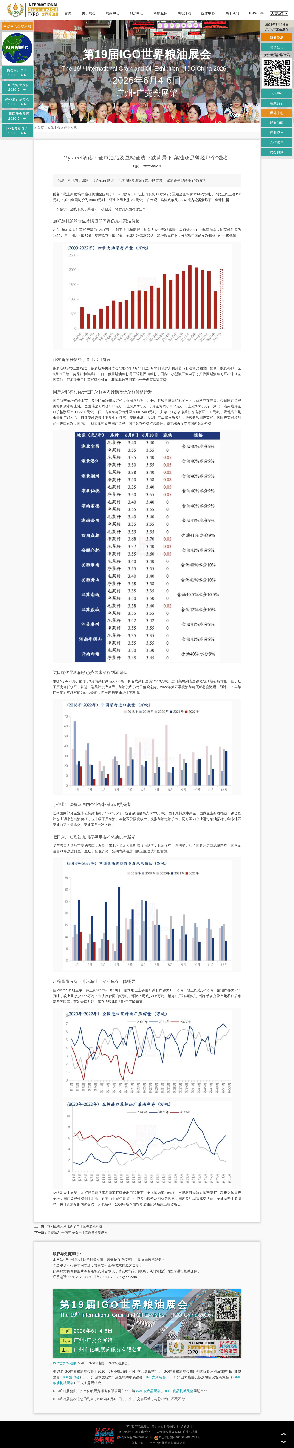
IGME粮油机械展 (186, 1432)
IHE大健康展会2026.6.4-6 (17, 87)
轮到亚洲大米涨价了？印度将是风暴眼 (74, 1226)
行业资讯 (70, 128)
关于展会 (89, 13)
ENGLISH (256, 13)
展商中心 (112, 13)
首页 (68, 13)
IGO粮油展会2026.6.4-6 (17, 73)
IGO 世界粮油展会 (137, 1426)
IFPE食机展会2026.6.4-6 (17, 131)
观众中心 (136, 13)
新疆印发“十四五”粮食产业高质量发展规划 (77, 1233)
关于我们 (232, 13)
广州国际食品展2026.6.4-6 (17, 116)
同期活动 (184, 13)
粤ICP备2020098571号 (134, 1437)
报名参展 (277, 37)
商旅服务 (160, 13)
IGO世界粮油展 (64, 1363)
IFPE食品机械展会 (179, 1391)
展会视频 (277, 152)
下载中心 (277, 93)
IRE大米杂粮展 (162, 1432)
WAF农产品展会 (148, 1391)
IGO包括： (126, 1432)
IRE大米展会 (156, 1377)
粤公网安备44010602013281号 (177, 1437)
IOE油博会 (71, 1377)
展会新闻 (277, 122)
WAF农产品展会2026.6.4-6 (17, 102)
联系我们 (172, 1426)
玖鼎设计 (186, 1426)
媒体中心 (208, 13)
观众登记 (277, 47)
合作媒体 (277, 142)
